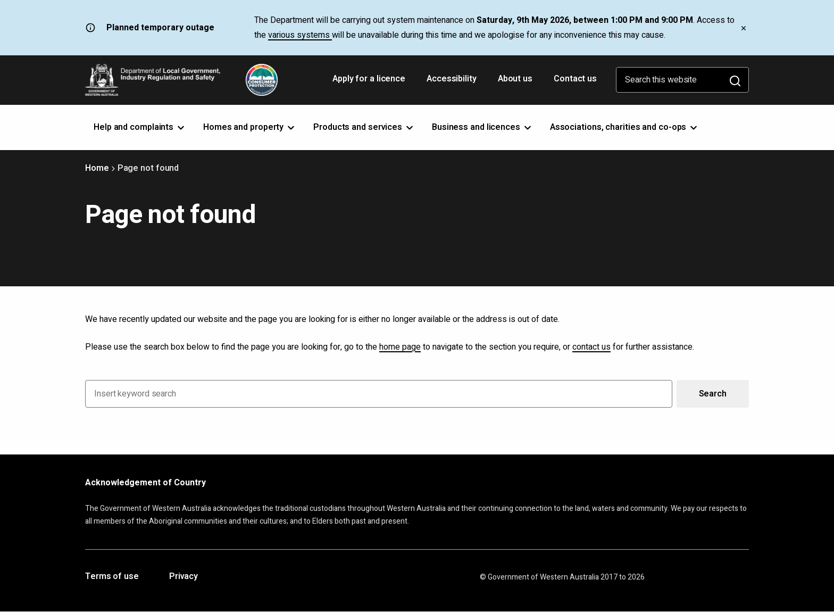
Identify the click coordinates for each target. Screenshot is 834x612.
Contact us (575, 78)
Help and (140, 127)
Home (97, 168)
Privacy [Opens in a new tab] (183, 577)
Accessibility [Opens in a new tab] (453, 82)
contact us (591, 347)
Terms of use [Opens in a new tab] (112, 577)
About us (515, 78)
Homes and (249, 127)
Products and (364, 127)
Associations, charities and (624, 127)
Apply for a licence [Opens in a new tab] (369, 82)
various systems (300, 35)
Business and (482, 127)
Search (713, 393)
